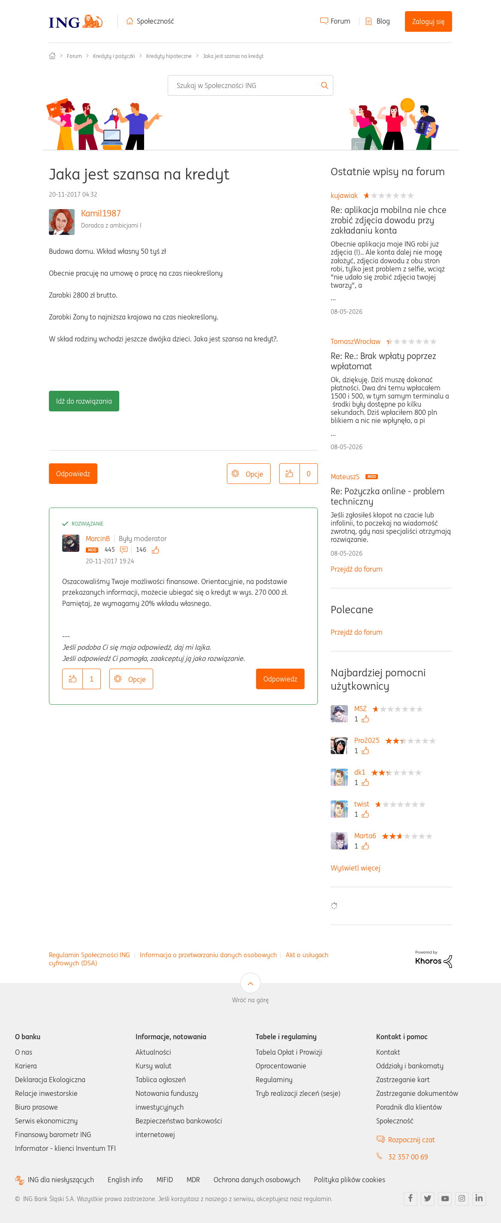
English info (125, 1179)
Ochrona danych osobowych (257, 1179)
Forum (340, 21)
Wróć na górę (250, 1000)
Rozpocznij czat (411, 1139)
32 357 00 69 (408, 1157)
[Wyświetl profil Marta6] (367, 835)
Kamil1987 (101, 213)
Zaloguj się (428, 21)
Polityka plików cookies (349, 1179)
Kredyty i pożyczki (114, 56)
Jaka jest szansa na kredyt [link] (233, 56)
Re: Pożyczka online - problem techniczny (387, 496)
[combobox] (250, 85)
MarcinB (98, 538)
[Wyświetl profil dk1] (362, 772)
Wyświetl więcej (355, 868)
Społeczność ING (52, 55)
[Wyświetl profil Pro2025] (369, 740)
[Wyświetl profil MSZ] (362, 708)
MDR (193, 1179)
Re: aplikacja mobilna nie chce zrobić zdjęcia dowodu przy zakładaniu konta (389, 220)
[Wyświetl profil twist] (364, 804)
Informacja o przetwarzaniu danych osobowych (208, 955)
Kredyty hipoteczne (169, 56)
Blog (383, 21)
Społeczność (155, 21)
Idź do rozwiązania (84, 401)
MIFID (165, 1179)
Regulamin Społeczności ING (89, 955)
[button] (289, 473)
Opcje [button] (254, 474)
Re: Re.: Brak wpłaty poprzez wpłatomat (383, 361)
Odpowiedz (73, 473)
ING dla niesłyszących (61, 1180)
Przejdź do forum (357, 569)
